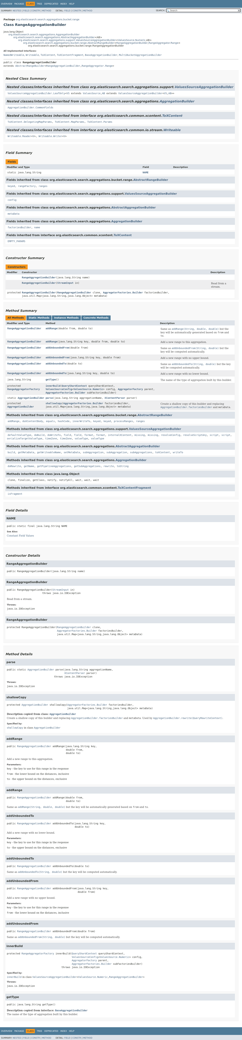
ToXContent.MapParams (69, 121)
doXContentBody (32, 421)
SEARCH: (160, 10)
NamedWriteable (13, 55)
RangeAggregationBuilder (132, 42)
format (88, 435)
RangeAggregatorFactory (23, 389)
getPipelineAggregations (54, 466)
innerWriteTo (81, 421)
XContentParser (115, 397)
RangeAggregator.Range (163, 42)
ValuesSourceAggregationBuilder (203, 87)
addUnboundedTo (55, 363)
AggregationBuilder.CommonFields (30, 107)
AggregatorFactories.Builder (123, 292)
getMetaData (26, 452)
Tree (39, 4)
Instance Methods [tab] (66, 317)
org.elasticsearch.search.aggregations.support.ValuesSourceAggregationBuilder (67, 40)
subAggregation (93, 452)
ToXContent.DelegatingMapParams (30, 121)
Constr (35, 10)
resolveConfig (170, 435)
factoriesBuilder (19, 227)
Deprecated (51, 4)
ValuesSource (91, 93)
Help (71, 4)
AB (103, 93)
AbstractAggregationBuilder (133, 207)
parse (49, 397)
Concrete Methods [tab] (96, 317)
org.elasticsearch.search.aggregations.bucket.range (47, 19)
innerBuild (52, 385)
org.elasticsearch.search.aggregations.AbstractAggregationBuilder (54, 37)
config (12, 200)
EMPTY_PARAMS (16, 241)
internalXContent (120, 435)
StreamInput (65, 282)
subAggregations (141, 452)
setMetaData (72, 452)
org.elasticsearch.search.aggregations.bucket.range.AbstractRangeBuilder (68, 42)
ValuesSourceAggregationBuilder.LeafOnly (36, 93)
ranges (42, 186)
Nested (17, 10)
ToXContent (48, 55)
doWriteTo (54, 435)
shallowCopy (53, 403)
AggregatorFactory (130, 389)
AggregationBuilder (176, 101)
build (11, 452)
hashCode (63, 421)
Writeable (32, 55)
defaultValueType (19, 435)
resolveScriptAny (195, 435)
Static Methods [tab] (39, 317)
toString (122, 466)
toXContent (162, 452)
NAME (146, 172)
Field (26, 10)
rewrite (108, 466)
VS (68, 93)
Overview (6, 4)
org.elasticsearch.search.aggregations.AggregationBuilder (43, 34)
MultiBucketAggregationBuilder (140, 55)
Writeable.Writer (50, 136)
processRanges (123, 421)
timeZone (51, 438)
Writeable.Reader (19, 136)
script (214, 435)
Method (46, 10)
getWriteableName (49, 452)
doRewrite (14, 466)
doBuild (39, 435)
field (67, 435)
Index (63, 4)
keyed (11, 186)
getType (50, 379)
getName (29, 466)
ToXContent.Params (99, 121)
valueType (81, 438)
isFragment (15, 493)
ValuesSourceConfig (58, 389)
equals (50, 421)
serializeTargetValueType (24, 438)
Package (19, 4)
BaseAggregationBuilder (101, 55)
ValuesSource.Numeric (131, 40)
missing (139, 435)
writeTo (178, 452)
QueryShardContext (74, 385)
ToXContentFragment (70, 55)
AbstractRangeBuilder (30, 65)
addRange (51, 328)
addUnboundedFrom (57, 347)
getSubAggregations (87, 466)
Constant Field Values (20, 535)
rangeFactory (27, 186)
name (37, 227)
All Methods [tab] (16, 317)
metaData (13, 213)
